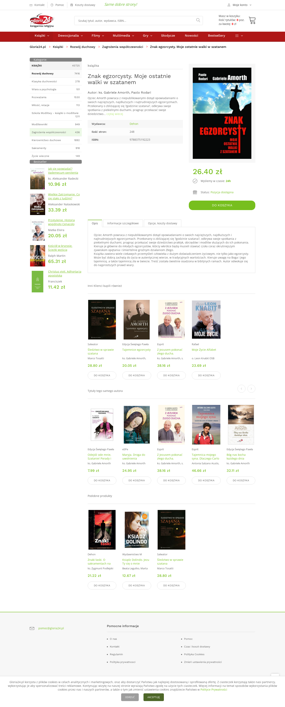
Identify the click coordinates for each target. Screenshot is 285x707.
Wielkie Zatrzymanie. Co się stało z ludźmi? (64, 198)
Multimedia (121, 37)
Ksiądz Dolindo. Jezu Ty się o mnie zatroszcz (135, 563)
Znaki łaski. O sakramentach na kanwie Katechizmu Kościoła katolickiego (101, 565)
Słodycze (168, 37)
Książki (40, 37)
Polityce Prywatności (213, 689)
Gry (145, 37)
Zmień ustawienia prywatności (203, 661)
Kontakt (114, 645)
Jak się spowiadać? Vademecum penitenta (63, 172)
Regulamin (116, 653)
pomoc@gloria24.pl (51, 627)
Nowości (191, 37)
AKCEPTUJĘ (153, 697)
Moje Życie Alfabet (204, 351)
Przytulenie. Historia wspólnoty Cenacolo (61, 224)
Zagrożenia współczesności (125, 48)
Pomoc (188, 638)
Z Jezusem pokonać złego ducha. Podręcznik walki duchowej (169, 356)
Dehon (134, 125)
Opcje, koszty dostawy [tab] (162, 224)
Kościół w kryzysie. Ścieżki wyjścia (60, 249)
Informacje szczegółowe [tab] (123, 224)
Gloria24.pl (38, 48)
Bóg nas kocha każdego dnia (236, 457)
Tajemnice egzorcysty (136, 351)
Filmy (96, 37)
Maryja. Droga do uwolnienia (133, 457)
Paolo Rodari (141, 94)
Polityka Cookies (194, 653)
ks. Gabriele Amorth (114, 94)
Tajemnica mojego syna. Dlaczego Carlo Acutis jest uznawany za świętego (206, 460)
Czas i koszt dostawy (197, 645)
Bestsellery (216, 37)
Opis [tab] (95, 224)
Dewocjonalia (68, 37)
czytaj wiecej (114, 116)
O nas (113, 638)
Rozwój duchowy (84, 48)
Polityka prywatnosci (122, 661)
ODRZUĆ (130, 697)
